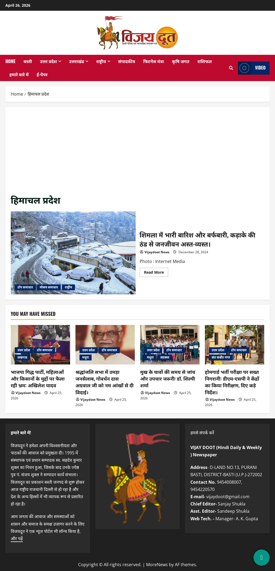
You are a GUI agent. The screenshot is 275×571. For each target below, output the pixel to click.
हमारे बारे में (19, 74)
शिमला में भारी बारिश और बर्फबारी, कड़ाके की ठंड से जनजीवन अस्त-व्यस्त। (73, 253)
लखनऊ (22, 357)
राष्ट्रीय (101, 61)
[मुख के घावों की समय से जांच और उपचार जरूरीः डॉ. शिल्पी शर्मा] (170, 344)
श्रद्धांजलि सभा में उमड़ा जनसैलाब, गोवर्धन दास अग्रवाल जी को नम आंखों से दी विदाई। (104, 382)
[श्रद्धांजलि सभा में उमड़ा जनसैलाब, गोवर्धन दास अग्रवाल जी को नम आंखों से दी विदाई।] (105, 344)
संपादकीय (126, 61)
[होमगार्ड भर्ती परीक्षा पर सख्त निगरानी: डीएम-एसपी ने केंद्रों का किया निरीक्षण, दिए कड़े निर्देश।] (234, 344)
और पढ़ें (17, 538)
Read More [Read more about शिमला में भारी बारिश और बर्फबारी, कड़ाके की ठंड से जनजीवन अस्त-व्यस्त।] (156, 273)
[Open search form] (231, 68)
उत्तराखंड (76, 61)
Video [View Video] (252, 68)
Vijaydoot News (156, 252)
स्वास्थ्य (164, 357)
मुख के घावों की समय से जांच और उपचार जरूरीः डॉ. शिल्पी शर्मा (167, 378)
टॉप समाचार (25, 287)
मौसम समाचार (49, 287)
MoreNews (157, 565)
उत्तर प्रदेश (48, 61)
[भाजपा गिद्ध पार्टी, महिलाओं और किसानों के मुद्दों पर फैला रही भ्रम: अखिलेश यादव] (40, 344)
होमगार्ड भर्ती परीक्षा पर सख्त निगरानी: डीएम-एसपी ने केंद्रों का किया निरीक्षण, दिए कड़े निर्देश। (232, 382)
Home (10, 61)
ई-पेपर (42, 74)
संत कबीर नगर (221, 357)
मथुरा (85, 357)
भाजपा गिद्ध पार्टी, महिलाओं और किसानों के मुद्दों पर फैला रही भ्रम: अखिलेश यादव (37, 378)
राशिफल (204, 61)
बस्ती (28, 61)
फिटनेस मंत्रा (153, 61)
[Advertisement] (137, 152)
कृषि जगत (180, 61)
